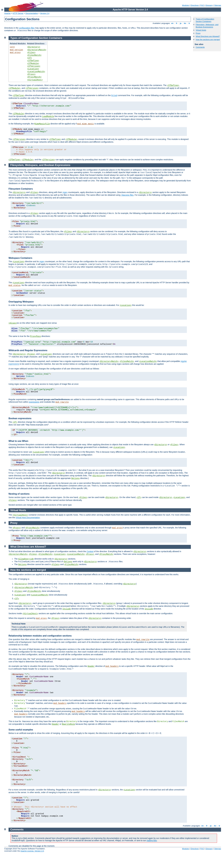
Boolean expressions (20, 418)
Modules (185, 5)
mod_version (16, 50)
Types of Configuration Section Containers (205, 20)
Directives (195, 5)
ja (180, 23)
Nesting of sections (19, 494)
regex (64, 192)
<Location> (33, 69)
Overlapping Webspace (21, 301)
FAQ (202, 5)
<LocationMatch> (36, 71)
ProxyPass (35, 336)
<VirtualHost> (35, 80)
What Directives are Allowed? (208, 36)
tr (189, 23)
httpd (114, 95)
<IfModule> (33, 63)
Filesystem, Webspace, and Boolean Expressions (207, 25)
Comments (200, 47)
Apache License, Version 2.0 (32, 851)
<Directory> (33, 47)
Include (66, 609)
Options (75, 478)
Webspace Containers (20, 258)
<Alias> (13, 323)
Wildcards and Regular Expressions (28, 350)
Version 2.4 (44, 13)
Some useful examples (21, 729)
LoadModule (48, 116)
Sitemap (217, 5)
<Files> (31, 52)
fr (176, 23)
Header (91, 666)
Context (90, 551)
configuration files (26, 28)
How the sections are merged (208, 39)
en (172, 23)
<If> (29, 58)
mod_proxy (15, 52)
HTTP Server (18, 13)
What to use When (18, 441)
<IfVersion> (33, 66)
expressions (34, 402)
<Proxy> (31, 74)
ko (185, 23)
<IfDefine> (33, 60)
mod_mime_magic (85, 124)
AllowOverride (26, 559)
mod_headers (111, 666)
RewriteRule (68, 724)
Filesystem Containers (21, 189)
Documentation (31, 13)
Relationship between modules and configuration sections (40, 636)
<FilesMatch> (34, 55)
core (12, 47)
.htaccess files (127, 195)
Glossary (209, 5)
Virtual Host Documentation (28, 517)
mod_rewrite (62, 402)
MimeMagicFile (42, 124)
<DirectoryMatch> (36, 50)
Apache (7, 13)
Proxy (198, 33)
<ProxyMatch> (34, 77)
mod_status (14, 285)
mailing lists (151, 840)
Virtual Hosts (201, 30)
